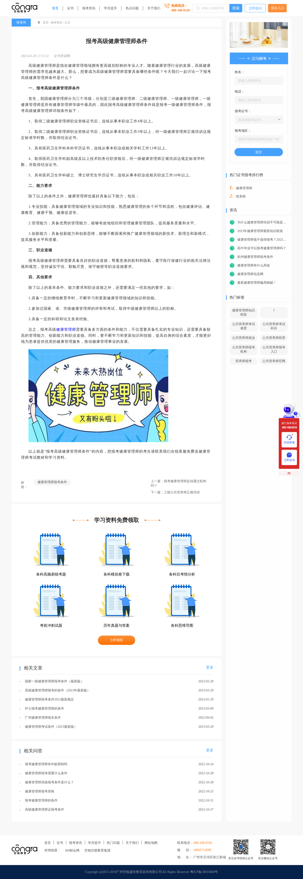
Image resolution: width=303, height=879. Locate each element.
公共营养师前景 (273, 338)
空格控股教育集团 (97, 850)
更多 (209, 667)
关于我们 (153, 8)
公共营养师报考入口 (273, 349)
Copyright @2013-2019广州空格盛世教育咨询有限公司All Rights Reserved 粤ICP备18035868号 (151, 872)
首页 (55, 8)
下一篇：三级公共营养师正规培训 (175, 492)
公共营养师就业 (243, 338)
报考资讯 (88, 8)
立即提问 (255, 8)
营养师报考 (243, 361)
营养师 (241, 196)
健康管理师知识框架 (243, 312)
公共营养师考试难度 (243, 326)
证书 (70, 8)
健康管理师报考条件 (52, 482)
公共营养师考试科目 (273, 326)
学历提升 (110, 8)
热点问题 (132, 8)
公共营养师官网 (273, 361)
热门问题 (113, 843)
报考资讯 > (58, 22)
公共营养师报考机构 (243, 349)
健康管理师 (66, 329)
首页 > (47, 22)
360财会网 (72, 850)
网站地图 (151, 843)
